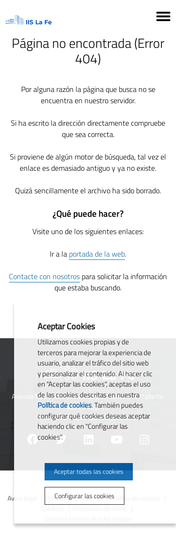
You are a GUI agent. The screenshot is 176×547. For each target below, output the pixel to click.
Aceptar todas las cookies (88, 471)
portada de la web (97, 253)
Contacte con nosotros (44, 276)
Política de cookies (65, 405)
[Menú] (163, 18)
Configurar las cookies (84, 496)
